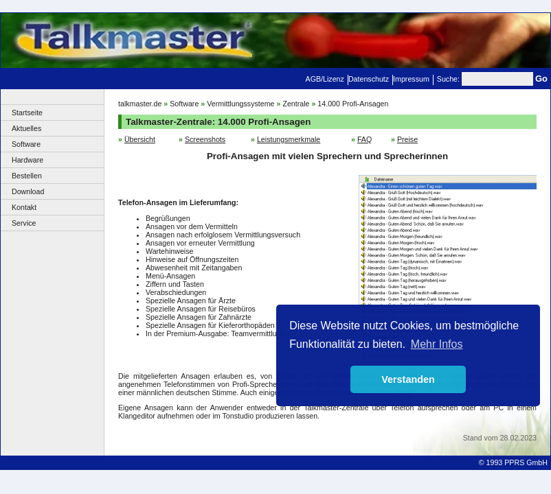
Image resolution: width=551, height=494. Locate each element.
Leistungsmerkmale (288, 139)
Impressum (411, 79)
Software (26, 144)
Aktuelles (26, 128)
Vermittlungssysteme (240, 103)
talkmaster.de (139, 103)
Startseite (27, 112)
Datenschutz (368, 79)
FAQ (364, 139)
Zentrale (295, 103)
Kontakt (24, 207)
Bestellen (27, 176)
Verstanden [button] (408, 379)
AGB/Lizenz (325, 79)
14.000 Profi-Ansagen (352, 103)
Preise (407, 139)
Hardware (27, 160)
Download (28, 191)
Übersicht (139, 139)
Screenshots (205, 139)
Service (24, 223)
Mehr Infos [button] (437, 344)
